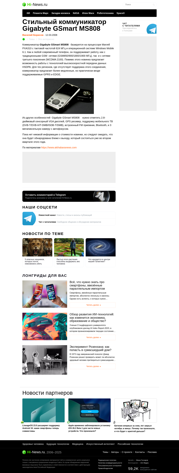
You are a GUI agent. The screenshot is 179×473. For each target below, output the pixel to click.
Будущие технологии (58, 444)
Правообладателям (105, 468)
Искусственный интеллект (100, 444)
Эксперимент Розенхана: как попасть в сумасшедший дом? (90, 348)
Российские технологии (130, 444)
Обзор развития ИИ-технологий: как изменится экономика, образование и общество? (92, 318)
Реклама (152, 452)
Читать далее (93, 305)
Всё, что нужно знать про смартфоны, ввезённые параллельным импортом (87, 285)
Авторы (115, 452)
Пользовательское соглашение (109, 466)
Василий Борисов (33, 35)
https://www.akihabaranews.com (59, 147)
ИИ (28, 13)
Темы (105, 452)
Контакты (140, 452)
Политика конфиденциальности (110, 463)
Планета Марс (40, 13)
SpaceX (120, 13)
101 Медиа (144, 463)
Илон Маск (88, 13)
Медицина (77, 444)
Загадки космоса (60, 13)
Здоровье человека (33, 444)
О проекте (127, 452)
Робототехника (105, 13)
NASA (76, 13)
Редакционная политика (107, 460)
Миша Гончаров (142, 460)
